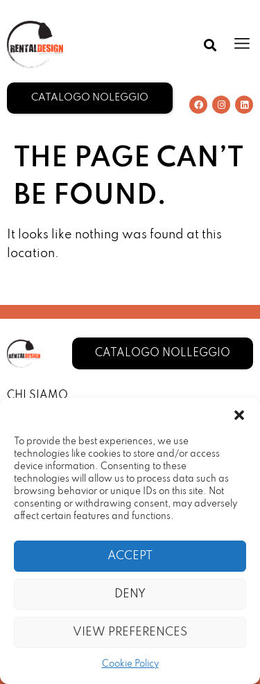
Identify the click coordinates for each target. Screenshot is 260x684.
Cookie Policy (130, 664)
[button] (239, 415)
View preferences (130, 632)
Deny (130, 594)
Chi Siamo (37, 395)
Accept (130, 556)
